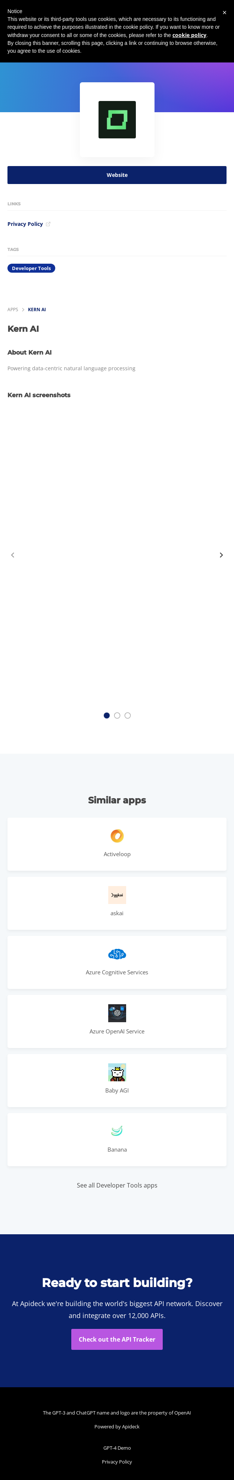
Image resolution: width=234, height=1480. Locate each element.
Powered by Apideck (117, 1426)
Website (117, 174)
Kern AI (37, 309)
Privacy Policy (29, 223)
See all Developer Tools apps (117, 1185)
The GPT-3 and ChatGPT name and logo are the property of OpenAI (117, 1412)
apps (12, 309)
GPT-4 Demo (117, 1447)
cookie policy (189, 35)
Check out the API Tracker (117, 1339)
